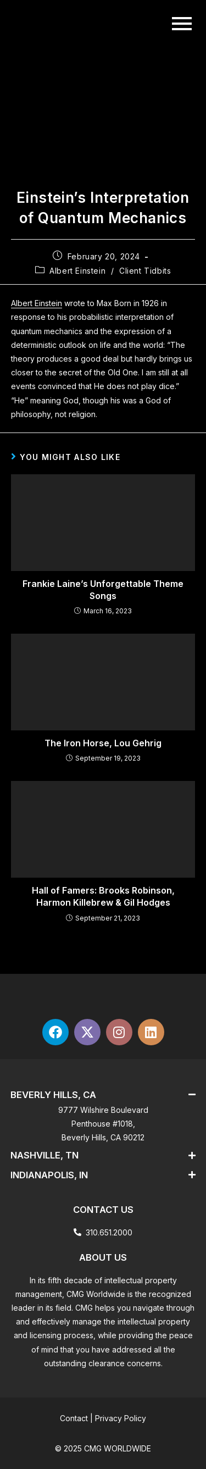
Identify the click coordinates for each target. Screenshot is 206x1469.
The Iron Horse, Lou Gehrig (103, 743)
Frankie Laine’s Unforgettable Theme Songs (103, 589)
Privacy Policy (120, 1418)
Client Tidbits (145, 270)
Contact (74, 1418)
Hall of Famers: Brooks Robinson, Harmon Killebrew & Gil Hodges (103, 896)
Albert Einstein (77, 270)
